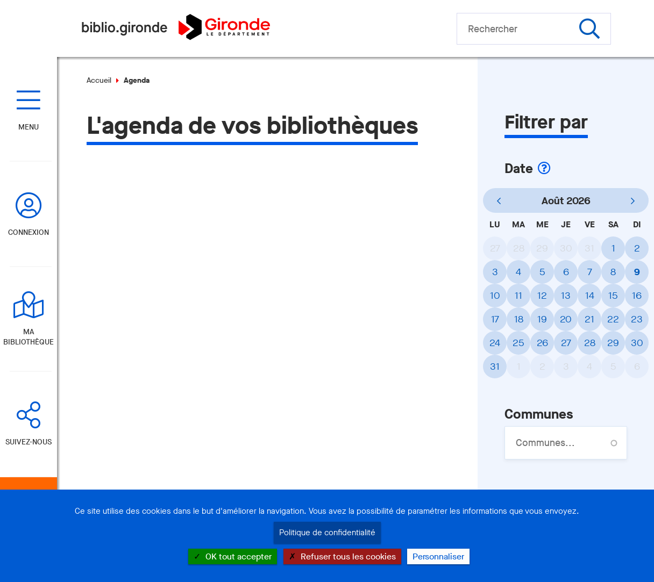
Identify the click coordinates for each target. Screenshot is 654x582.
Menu (28, 127)
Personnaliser (438, 556)
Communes (538, 414)
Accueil (99, 80)
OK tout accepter (233, 556)
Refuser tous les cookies (342, 556)
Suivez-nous (28, 442)
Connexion (28, 232)
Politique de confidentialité (327, 532)
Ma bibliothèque (28, 337)
